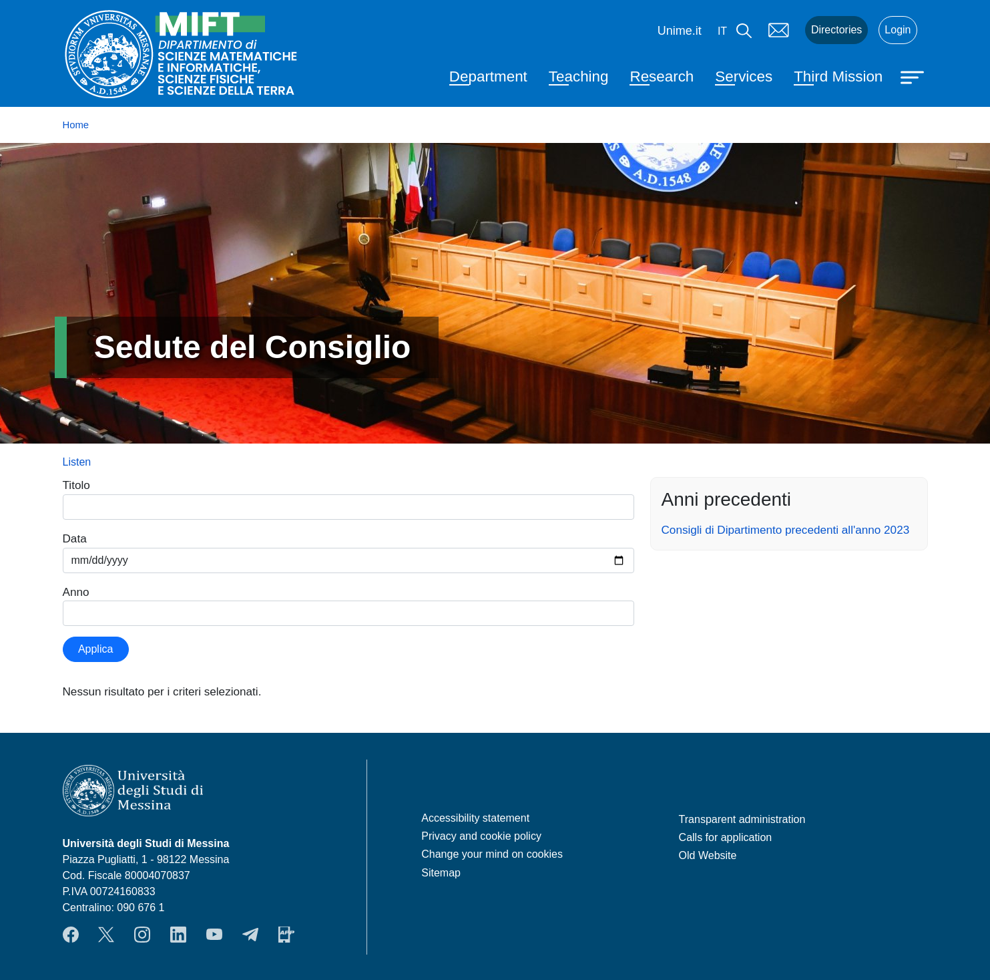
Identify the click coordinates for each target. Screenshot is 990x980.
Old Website (708, 855)
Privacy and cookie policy (481, 836)
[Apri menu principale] (914, 76)
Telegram (250, 935)
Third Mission (838, 76)
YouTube (214, 935)
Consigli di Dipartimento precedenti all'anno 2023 (786, 529)
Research (662, 76)
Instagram (142, 935)
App (286, 935)
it (722, 31)
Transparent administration (742, 819)
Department (488, 76)
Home (76, 125)
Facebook (71, 935)
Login (898, 29)
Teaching (579, 76)
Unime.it (680, 30)
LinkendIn (178, 935)
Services (743, 76)
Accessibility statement (475, 818)
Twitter (106, 935)
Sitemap (441, 872)
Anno (76, 592)
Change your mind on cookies (492, 854)
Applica (95, 649)
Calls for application (725, 837)
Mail (778, 30)
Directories (836, 29)
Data (75, 538)
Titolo (76, 485)
